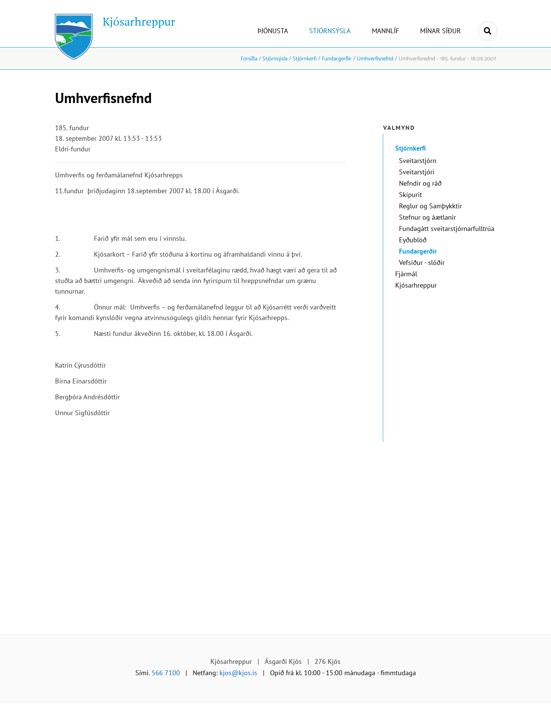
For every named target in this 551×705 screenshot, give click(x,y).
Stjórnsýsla (274, 58)
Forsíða (249, 58)
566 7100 (166, 672)
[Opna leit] (487, 31)
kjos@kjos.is (238, 672)
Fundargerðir (336, 58)
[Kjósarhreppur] (115, 23)
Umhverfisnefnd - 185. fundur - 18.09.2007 (447, 58)
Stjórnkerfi (304, 58)
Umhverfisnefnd (375, 58)
